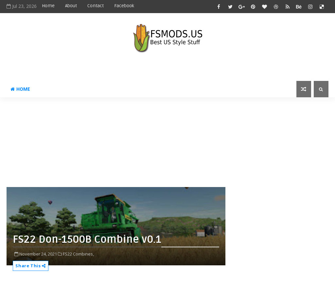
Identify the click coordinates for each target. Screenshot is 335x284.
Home (48, 6)
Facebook (124, 6)
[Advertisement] (165, 145)
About (71, 6)
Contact (95, 6)
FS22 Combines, (78, 254)
